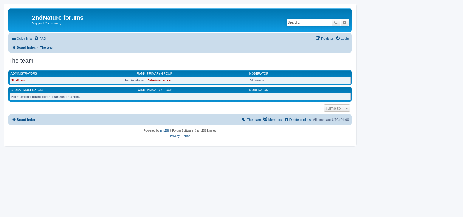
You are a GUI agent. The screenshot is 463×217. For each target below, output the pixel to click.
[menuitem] (40, 38)
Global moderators (27, 90)
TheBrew (18, 80)
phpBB (164, 130)
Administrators (24, 73)
